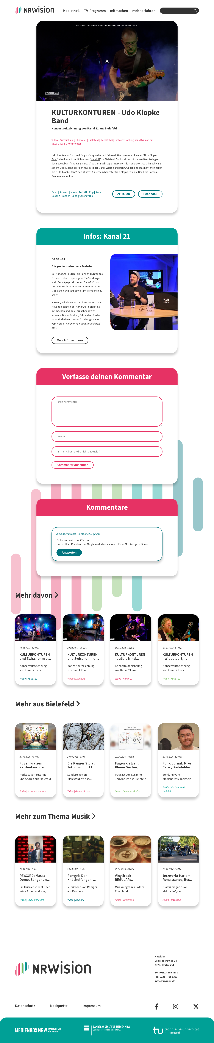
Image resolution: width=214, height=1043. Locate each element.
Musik (73, 192)
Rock (98, 192)
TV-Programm (95, 10)
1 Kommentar (73, 143)
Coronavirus (86, 196)
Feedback (150, 194)
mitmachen (119, 10)
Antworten (69, 552)
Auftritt (83, 192)
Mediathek (71, 10)
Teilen (123, 194)
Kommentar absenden (72, 465)
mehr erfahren (143, 10)
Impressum (92, 1005)
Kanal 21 (82, 140)
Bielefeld (94, 140)
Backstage (106, 163)
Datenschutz (25, 1005)
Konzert (64, 192)
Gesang (56, 196)
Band (54, 159)
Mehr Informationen (70, 340)
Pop (91, 192)
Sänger (66, 196)
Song (75, 196)
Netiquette (59, 1005)
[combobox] (179, 11)
